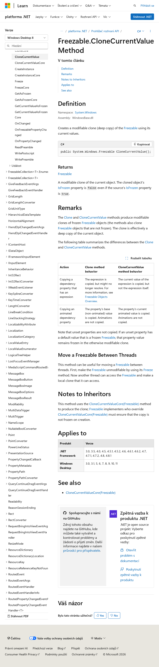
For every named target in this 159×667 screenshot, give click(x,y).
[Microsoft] (7, 5)
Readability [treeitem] (15, 501)
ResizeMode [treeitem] (15, 543)
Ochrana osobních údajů (100, 648)
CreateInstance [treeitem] (24, 69)
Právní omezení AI (16, 648)
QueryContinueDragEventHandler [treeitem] (28, 492)
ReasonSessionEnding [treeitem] (22, 508)
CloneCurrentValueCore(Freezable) (114, 404)
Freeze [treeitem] (19, 81)
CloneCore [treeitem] (21, 50)
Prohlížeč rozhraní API (105, 31)
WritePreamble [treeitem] (24, 159)
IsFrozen (64, 187)
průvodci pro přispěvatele (81, 550)
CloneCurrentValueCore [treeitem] (30, 63)
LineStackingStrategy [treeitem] (21, 318)
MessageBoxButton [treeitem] (20, 379)
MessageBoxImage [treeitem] (20, 386)
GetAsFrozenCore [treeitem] (26, 100)
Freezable (130, 128)
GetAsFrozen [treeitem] (23, 93)
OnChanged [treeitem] (22, 123)
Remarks (66, 74)
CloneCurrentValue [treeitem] (27, 57)
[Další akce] (150, 31)
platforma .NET (77, 31)
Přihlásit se (147, 5)
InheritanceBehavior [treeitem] (21, 269)
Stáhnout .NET (142, 17)
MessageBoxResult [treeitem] (20, 398)
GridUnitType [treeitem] (16, 209)
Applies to (67, 85)
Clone (68, 217)
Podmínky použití (56, 654)
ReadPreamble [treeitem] (24, 147)
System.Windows (85, 112)
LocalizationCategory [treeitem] (21, 336)
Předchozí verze (43, 648)
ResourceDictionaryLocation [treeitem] (26, 556)
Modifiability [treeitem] (16, 404)
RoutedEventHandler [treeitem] (21, 587)
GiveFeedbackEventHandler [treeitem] (25, 190)
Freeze (148, 370)
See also (66, 90)
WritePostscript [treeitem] (24, 153)
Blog (60, 648)
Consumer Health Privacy (21, 654)
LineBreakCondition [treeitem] (20, 312)
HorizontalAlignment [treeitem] (21, 221)
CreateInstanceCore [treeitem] (27, 75)
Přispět (75, 648)
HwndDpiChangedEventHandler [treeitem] (27, 235)
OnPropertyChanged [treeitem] (28, 141)
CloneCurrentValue (92, 217)
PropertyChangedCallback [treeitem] (24, 459)
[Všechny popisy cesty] (61, 31)
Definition (67, 69)
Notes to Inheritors (73, 79)
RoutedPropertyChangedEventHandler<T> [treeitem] (27, 607)
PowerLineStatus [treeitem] (18, 447)
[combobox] (26, 37)
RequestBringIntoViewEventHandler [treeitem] (27, 534)
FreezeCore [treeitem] (22, 87)
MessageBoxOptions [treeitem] (21, 392)
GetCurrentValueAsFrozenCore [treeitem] (31, 114)
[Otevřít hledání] (135, 5)
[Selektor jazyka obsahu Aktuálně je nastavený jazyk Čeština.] (14, 638)
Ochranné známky (83, 654)
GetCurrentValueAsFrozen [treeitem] (31, 106)
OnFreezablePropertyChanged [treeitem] (31, 132)
